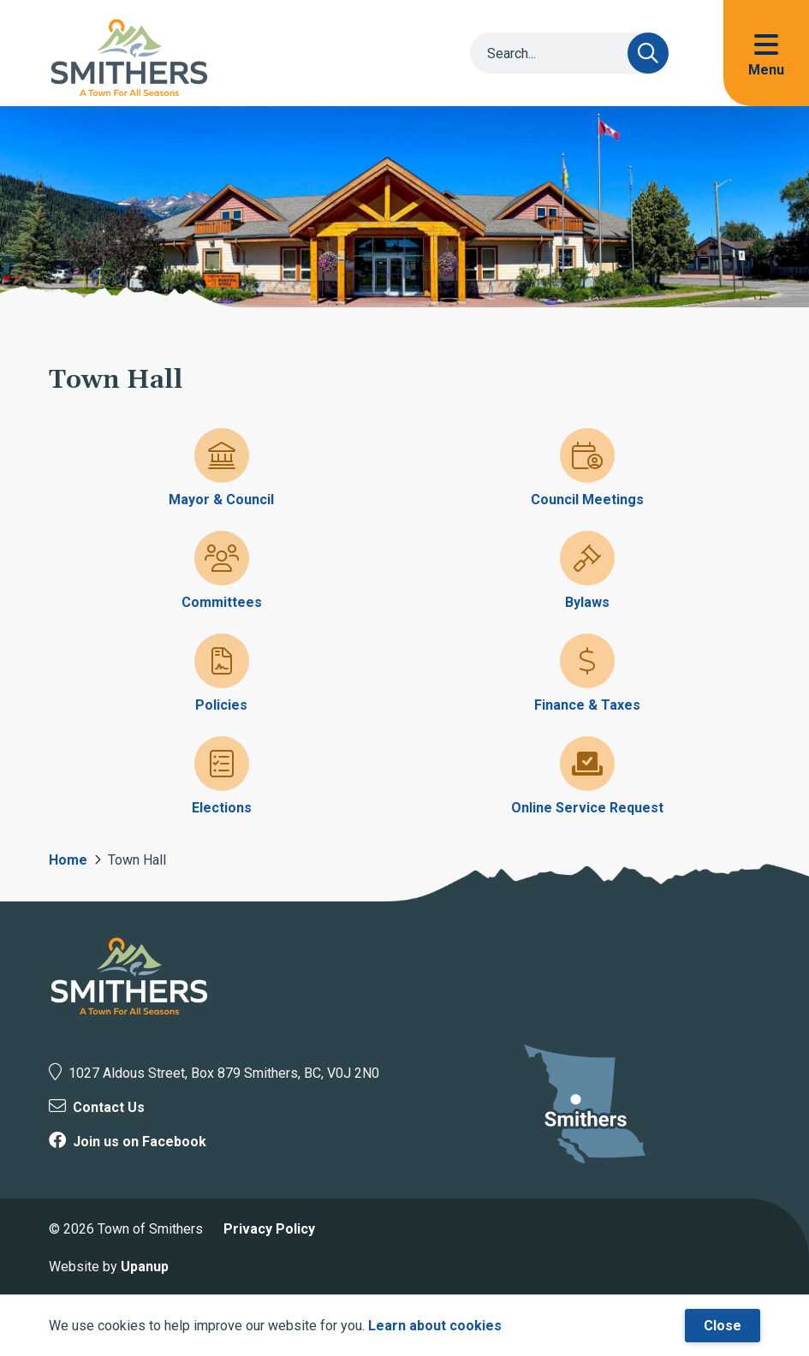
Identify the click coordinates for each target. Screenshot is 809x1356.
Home (68, 860)
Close (722, 1325)
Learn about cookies (435, 1325)
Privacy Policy (269, 1229)
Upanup (145, 1266)
